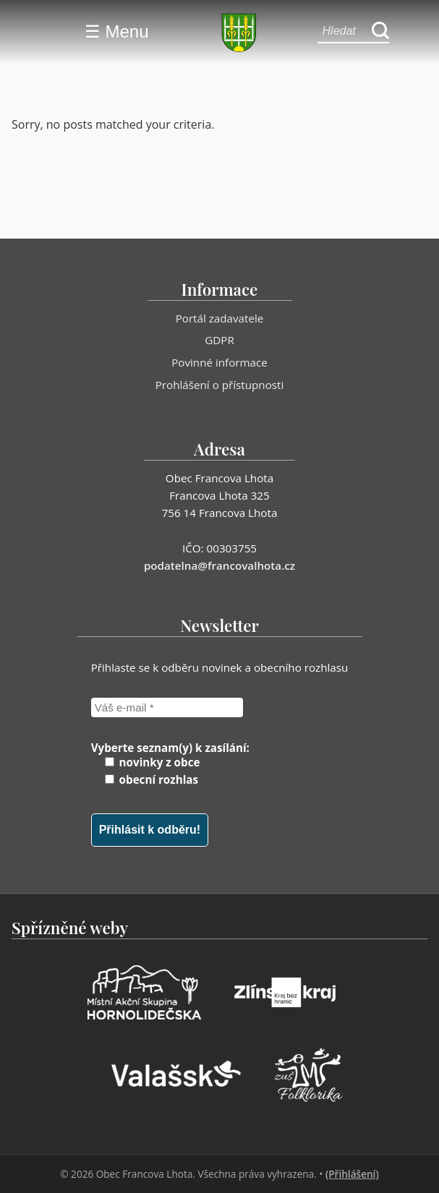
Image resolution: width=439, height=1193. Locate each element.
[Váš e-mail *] (167, 707)
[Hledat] (380, 31)
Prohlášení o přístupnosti (219, 384)
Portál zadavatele (220, 318)
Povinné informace (219, 362)
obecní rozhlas (151, 779)
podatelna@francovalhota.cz (219, 565)
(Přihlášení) (352, 1174)
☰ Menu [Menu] (117, 31)
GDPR (219, 340)
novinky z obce (152, 762)
